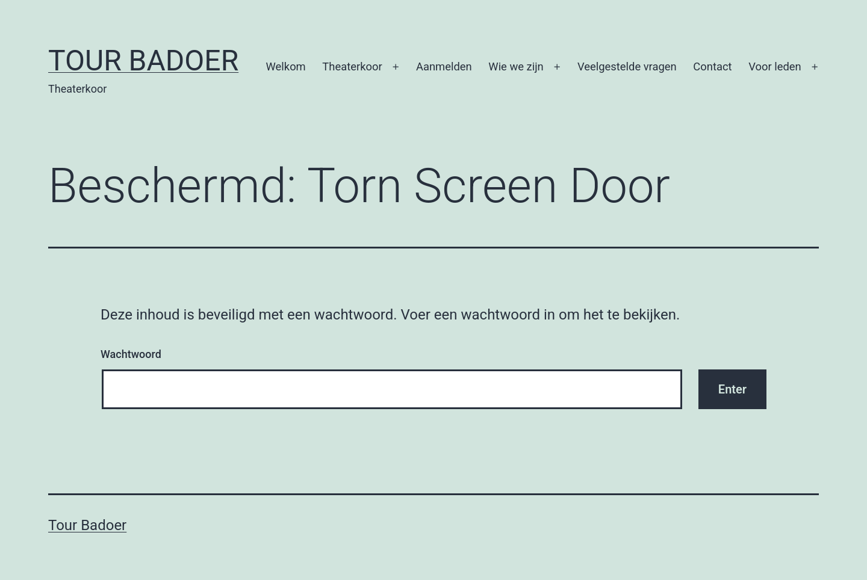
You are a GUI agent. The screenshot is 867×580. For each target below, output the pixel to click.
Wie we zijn (515, 66)
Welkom (286, 66)
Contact (712, 66)
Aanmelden (444, 66)
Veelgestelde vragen (627, 66)
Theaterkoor (352, 66)
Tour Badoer (143, 60)
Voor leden (774, 66)
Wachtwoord (131, 354)
